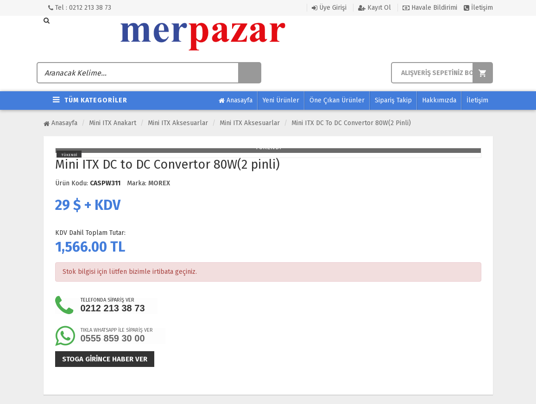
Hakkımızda (439, 100)
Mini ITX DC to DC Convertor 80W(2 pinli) (351, 123)
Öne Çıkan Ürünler (337, 100)
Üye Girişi (329, 8)
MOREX (159, 183)
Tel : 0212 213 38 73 (79, 8)
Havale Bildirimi (430, 8)
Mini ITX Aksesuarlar (178, 123)
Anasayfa (235, 100)
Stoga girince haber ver (104, 359)
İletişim (478, 8)
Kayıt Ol (374, 8)
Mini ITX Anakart (112, 123)
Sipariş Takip (393, 100)
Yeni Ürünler (281, 100)
